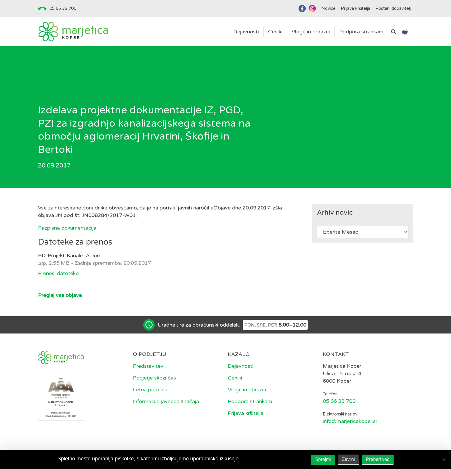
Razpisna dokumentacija (67, 228)
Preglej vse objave (60, 295)
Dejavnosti (240, 366)
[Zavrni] (444, 459)
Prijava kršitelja (245, 413)
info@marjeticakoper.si (350, 421)
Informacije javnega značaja (166, 401)
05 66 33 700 (62, 8)
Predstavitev (148, 366)
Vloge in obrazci (247, 389)
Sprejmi (323, 459)
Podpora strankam (250, 401)
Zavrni (348, 459)
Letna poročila (150, 389)
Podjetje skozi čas (154, 378)
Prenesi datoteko (58, 273)
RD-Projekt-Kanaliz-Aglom (70, 255)
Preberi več (377, 459)
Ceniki (235, 378)
